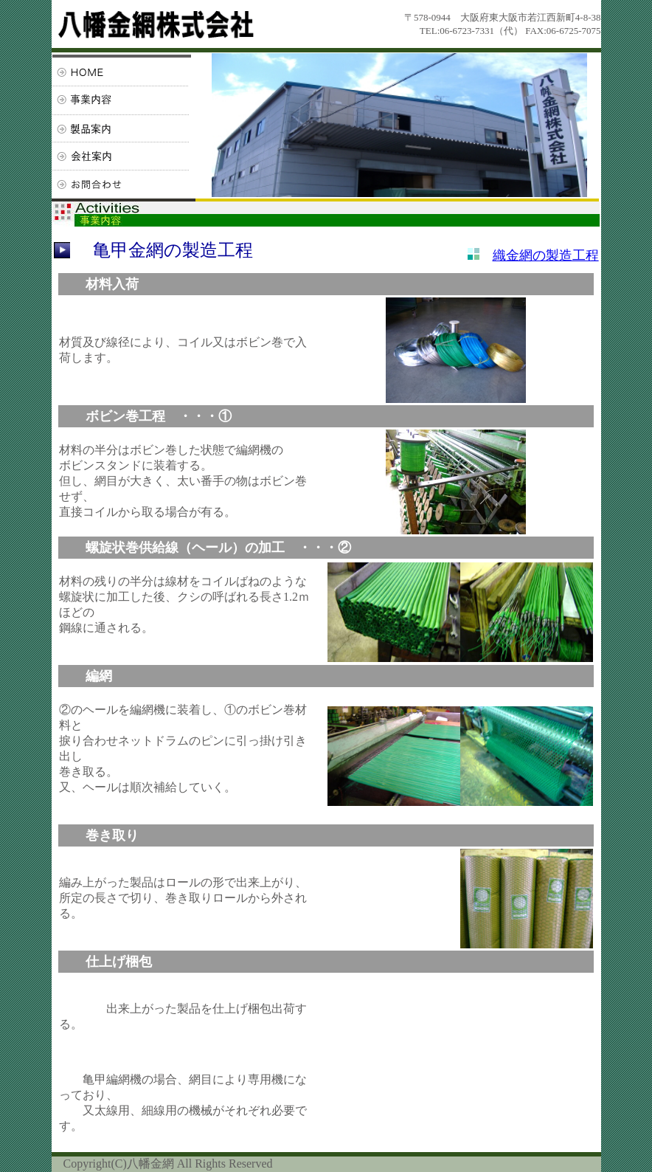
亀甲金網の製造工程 (173, 250)
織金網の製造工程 (546, 255)
